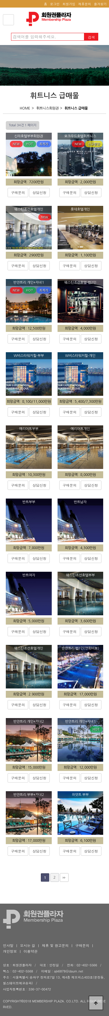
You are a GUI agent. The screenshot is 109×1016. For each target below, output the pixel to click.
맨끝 (64, 877)
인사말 (8, 945)
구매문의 (18, 192)
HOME (25, 108)
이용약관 (30, 951)
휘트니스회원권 (47, 108)
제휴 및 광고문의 (55, 945)
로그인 (55, 4)
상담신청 (40, 192)
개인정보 (10, 951)
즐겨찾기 (100, 4)
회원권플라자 (50, 19)
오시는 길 (27, 945)
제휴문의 (84, 4)
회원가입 (68, 4)
